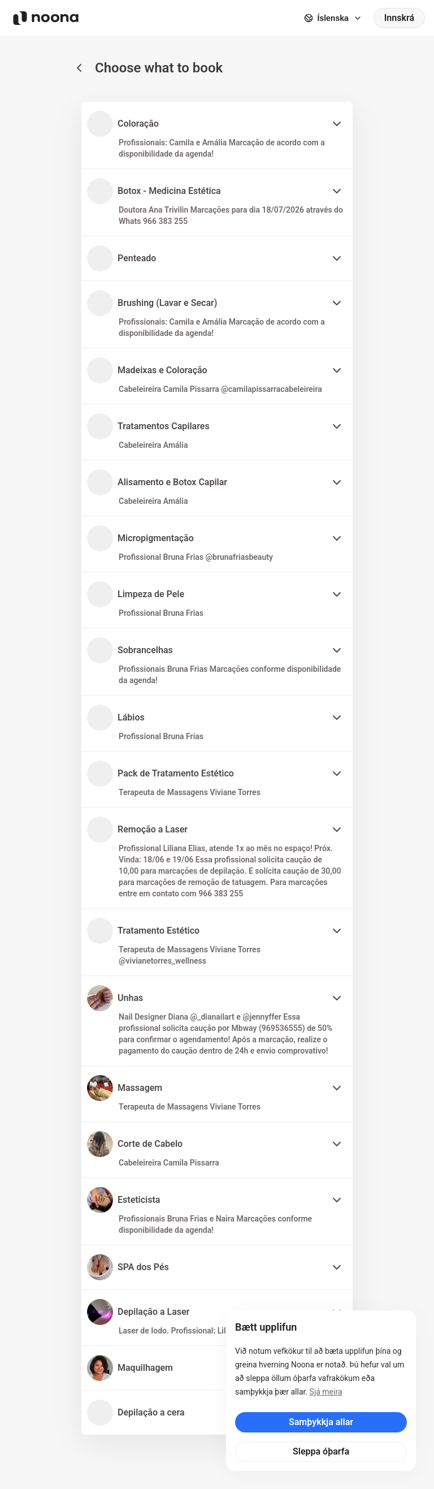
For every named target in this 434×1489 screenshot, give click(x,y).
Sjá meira (326, 1391)
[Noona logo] (46, 18)
